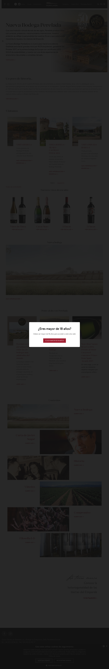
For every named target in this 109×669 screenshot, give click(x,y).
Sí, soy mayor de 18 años (54, 340)
